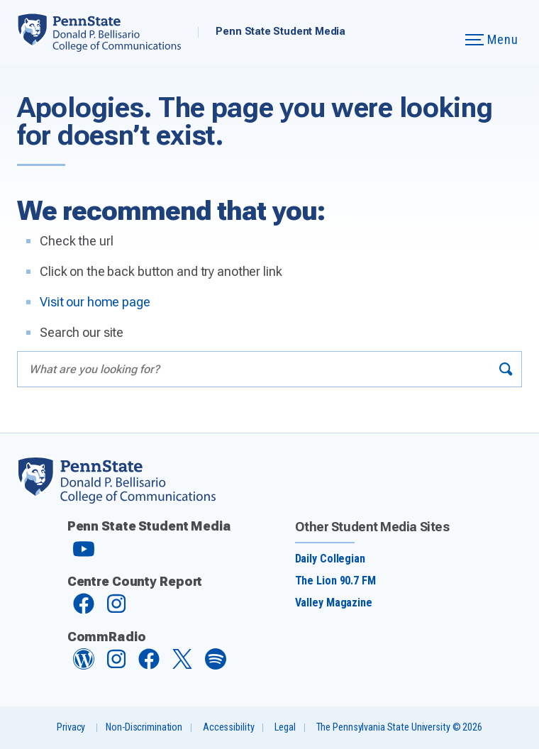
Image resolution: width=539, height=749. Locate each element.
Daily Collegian (330, 558)
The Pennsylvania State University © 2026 (399, 727)
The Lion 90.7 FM (335, 580)
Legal (284, 727)
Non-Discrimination (144, 727)
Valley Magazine (333, 602)
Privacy (71, 727)
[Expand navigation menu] (434, 32)
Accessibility (228, 727)
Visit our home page (95, 301)
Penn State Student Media (280, 32)
